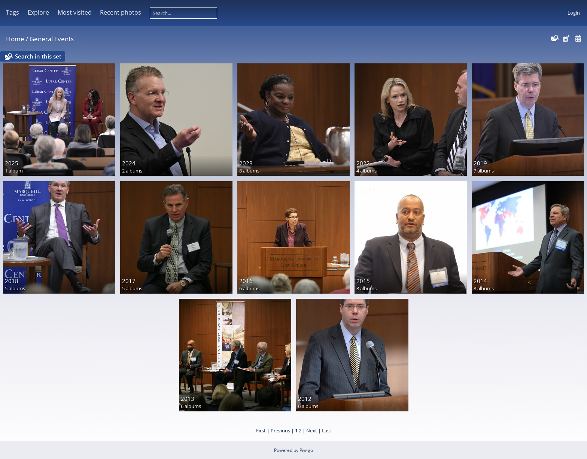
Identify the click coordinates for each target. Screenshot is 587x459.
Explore (38, 12)
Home (15, 38)
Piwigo (306, 450)
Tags (12, 12)
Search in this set (38, 56)
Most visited (75, 12)
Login (574, 12)
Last (326, 430)
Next (311, 430)
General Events (52, 38)
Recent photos (120, 12)
